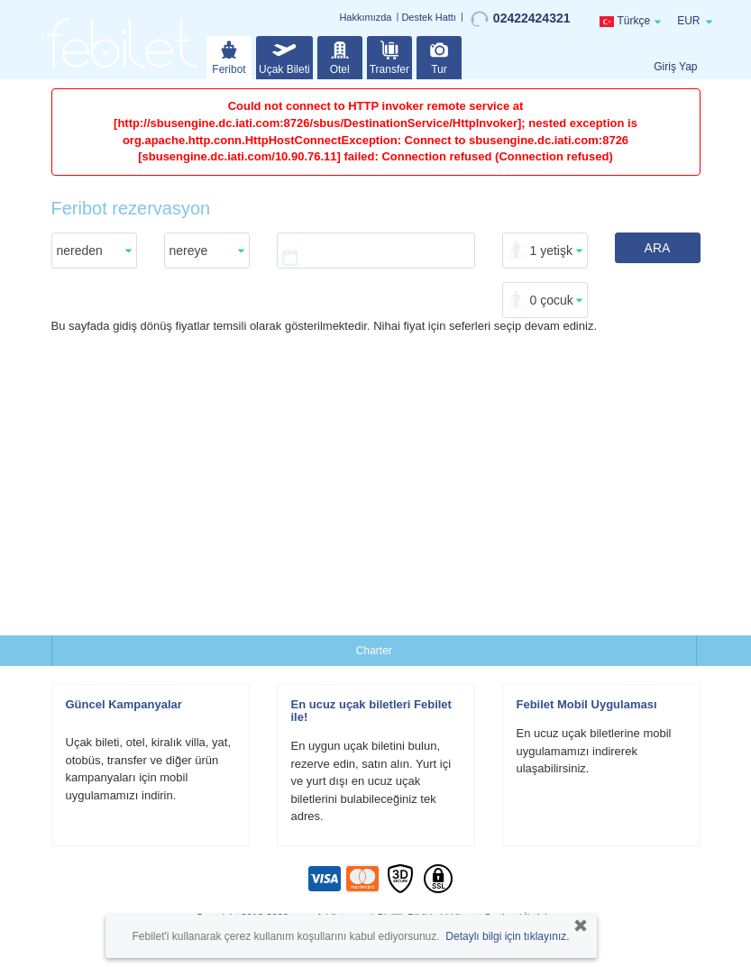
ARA (658, 248)
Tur (439, 56)
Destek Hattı (428, 17)
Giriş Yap (675, 66)
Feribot (228, 56)
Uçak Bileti (284, 56)
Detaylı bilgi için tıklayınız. (507, 936)
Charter (374, 650)
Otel (340, 56)
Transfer (389, 56)
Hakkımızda (365, 17)
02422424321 (521, 19)
